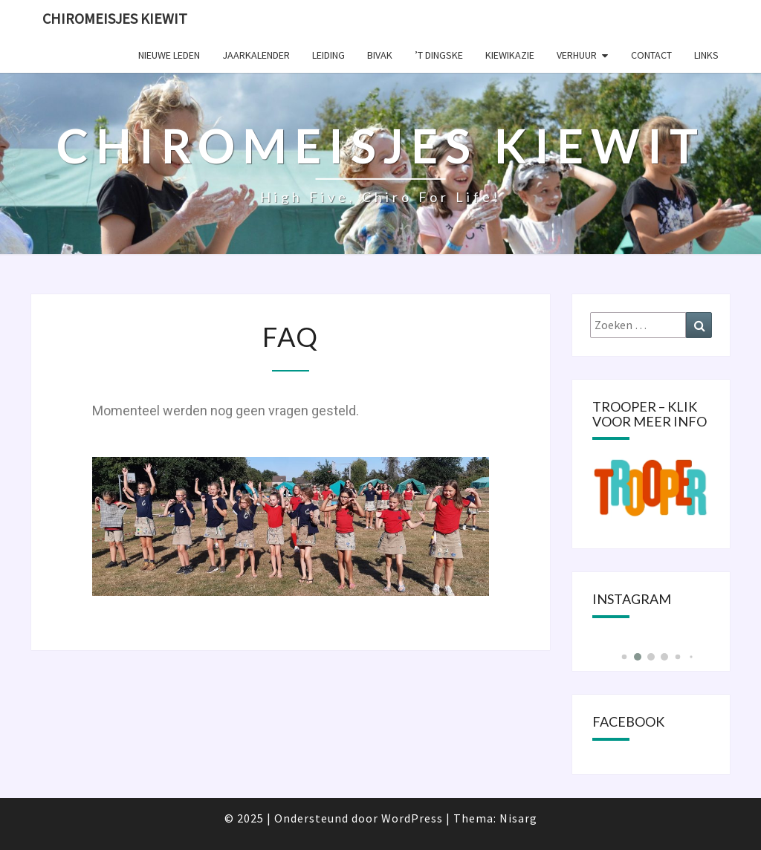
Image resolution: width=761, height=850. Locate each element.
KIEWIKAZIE (509, 55)
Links (706, 55)
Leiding (328, 55)
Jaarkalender (256, 55)
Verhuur (577, 55)
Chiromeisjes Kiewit (114, 18)
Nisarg (518, 818)
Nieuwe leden (169, 55)
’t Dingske (439, 55)
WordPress (412, 818)
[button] (623, 657)
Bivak (379, 55)
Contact (651, 55)
